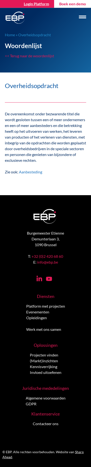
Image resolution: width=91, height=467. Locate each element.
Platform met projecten (45, 306)
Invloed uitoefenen (45, 372)
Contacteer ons (45, 423)
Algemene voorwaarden (46, 398)
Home (10, 34)
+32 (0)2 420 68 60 (47, 256)
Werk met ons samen (43, 329)
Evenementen (37, 312)
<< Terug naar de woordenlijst (29, 55)
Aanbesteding (30, 172)
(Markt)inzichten (44, 360)
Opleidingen (36, 317)
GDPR (31, 403)
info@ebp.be (47, 262)
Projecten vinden (44, 355)
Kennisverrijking (43, 366)
